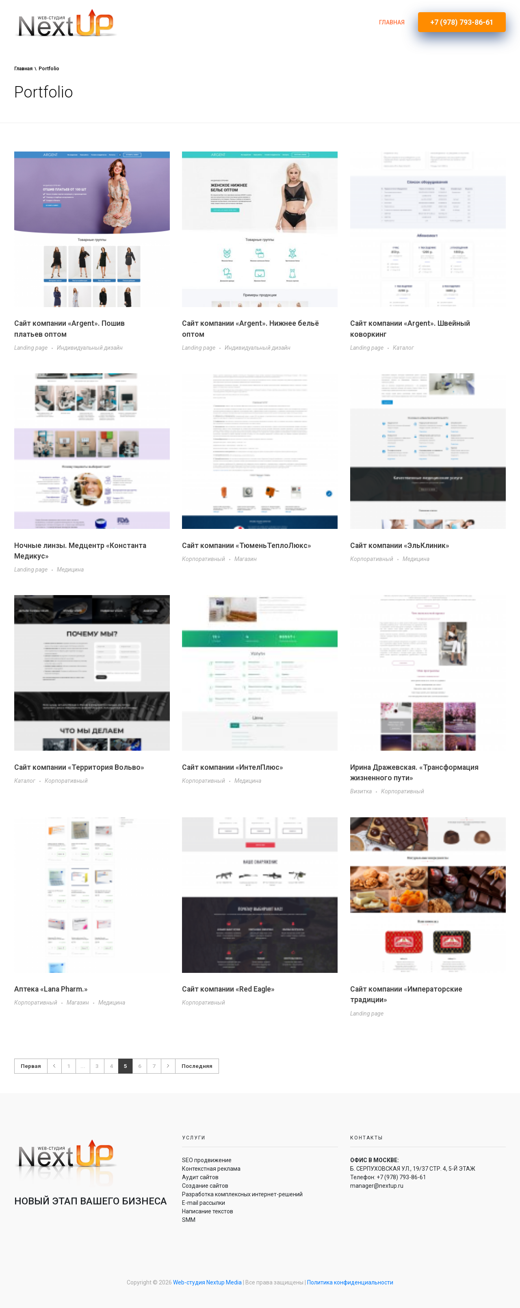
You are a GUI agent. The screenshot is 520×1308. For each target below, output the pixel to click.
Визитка (361, 791)
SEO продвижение (207, 1160)
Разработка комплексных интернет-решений (242, 1194)
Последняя (197, 1066)
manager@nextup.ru (376, 1185)
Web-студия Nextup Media (207, 1282)
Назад (54, 1066)
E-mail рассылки (203, 1203)
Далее (168, 1066)
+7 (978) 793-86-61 (401, 1177)
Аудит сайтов (200, 1177)
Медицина (70, 569)
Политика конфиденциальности (350, 1282)
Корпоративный (203, 559)
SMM (188, 1220)
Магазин (245, 559)
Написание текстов (207, 1211)
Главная (23, 68)
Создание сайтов (205, 1185)
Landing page (31, 347)
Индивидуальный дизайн (90, 347)
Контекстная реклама (211, 1168)
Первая (31, 1066)
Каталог (403, 347)
